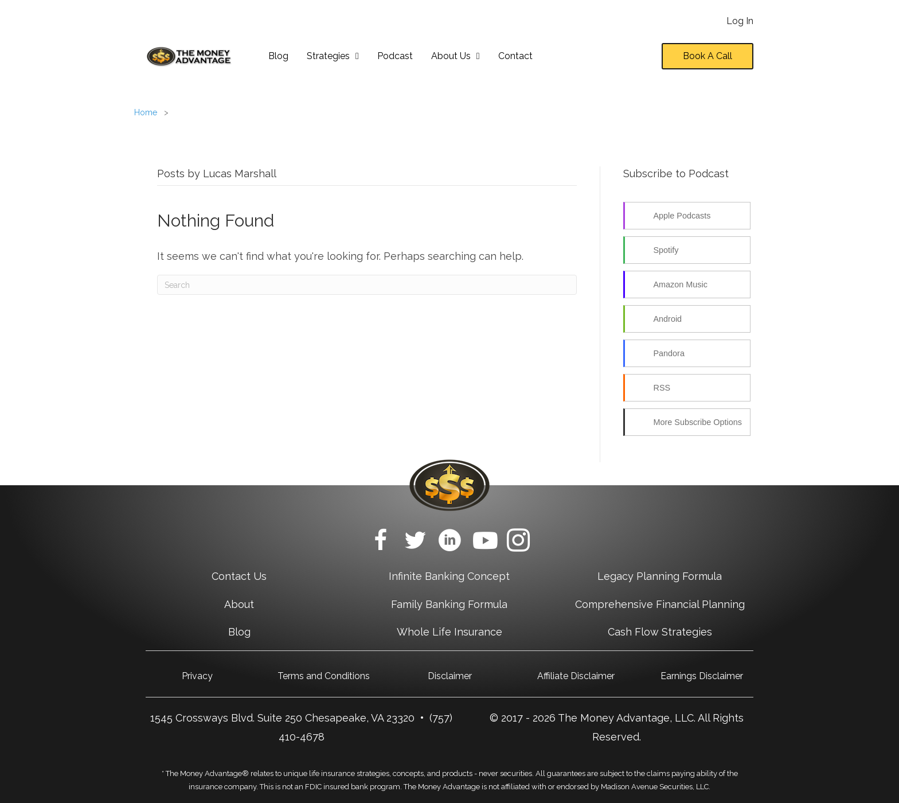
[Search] (367, 285)
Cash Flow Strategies (660, 632)
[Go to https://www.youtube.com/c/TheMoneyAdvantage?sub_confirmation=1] (483, 542)
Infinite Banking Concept (449, 576)
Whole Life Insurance (449, 632)
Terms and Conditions (323, 676)
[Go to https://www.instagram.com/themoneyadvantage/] (518, 542)
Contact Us (239, 576)
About (239, 604)
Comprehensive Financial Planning (660, 604)
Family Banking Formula (449, 604)
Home (145, 112)
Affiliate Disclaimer (576, 676)
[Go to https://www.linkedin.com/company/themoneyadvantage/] (449, 542)
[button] (707, 56)
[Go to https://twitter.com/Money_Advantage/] (415, 542)
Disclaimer (450, 676)
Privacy (197, 676)
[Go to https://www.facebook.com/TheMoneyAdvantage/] (380, 542)
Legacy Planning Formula (659, 576)
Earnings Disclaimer (701, 676)
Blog (239, 632)
